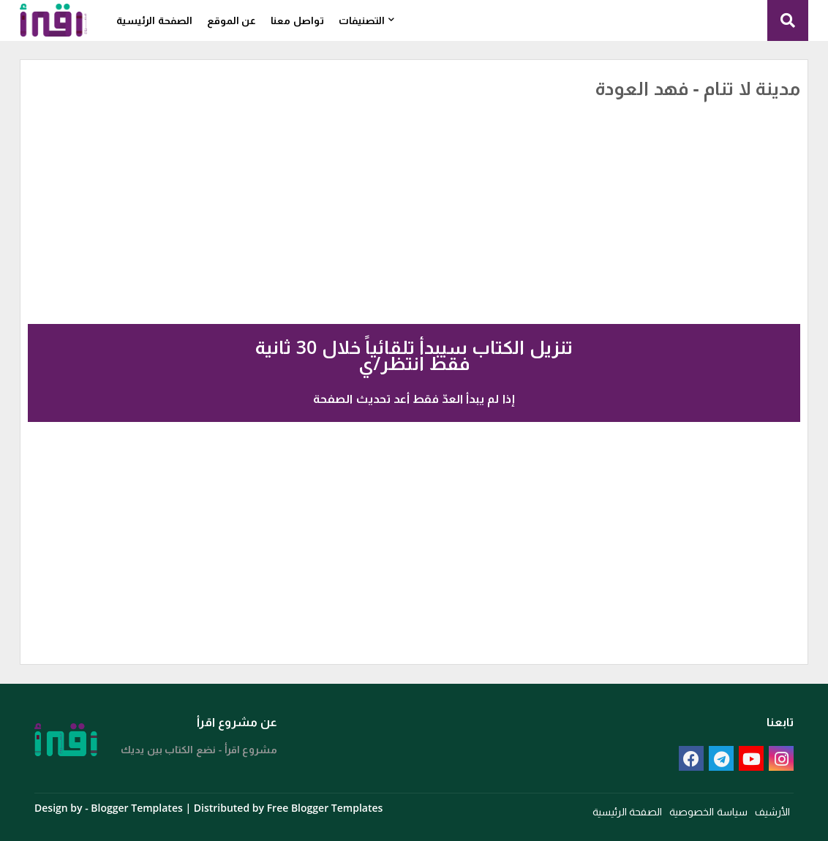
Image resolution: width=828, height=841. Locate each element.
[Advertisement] (445, 193)
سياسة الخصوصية (708, 811)
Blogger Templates (136, 808)
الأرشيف (772, 811)
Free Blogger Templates (325, 808)
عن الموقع (232, 20)
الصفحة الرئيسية (154, 20)
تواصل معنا (297, 20)
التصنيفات (362, 20)
